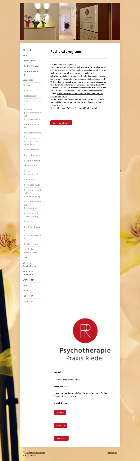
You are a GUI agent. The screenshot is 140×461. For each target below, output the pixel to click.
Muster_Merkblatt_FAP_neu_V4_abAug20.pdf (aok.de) (73, 108)
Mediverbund (73, 99)
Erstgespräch (59, 396)
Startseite (60, 412)
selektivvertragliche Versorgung (64, 76)
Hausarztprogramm (62, 70)
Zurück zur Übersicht (61, 123)
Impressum (60, 425)
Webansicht (112, 452)
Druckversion (30, 452)
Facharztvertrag (73, 102)
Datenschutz (61, 438)
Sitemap (41, 452)
